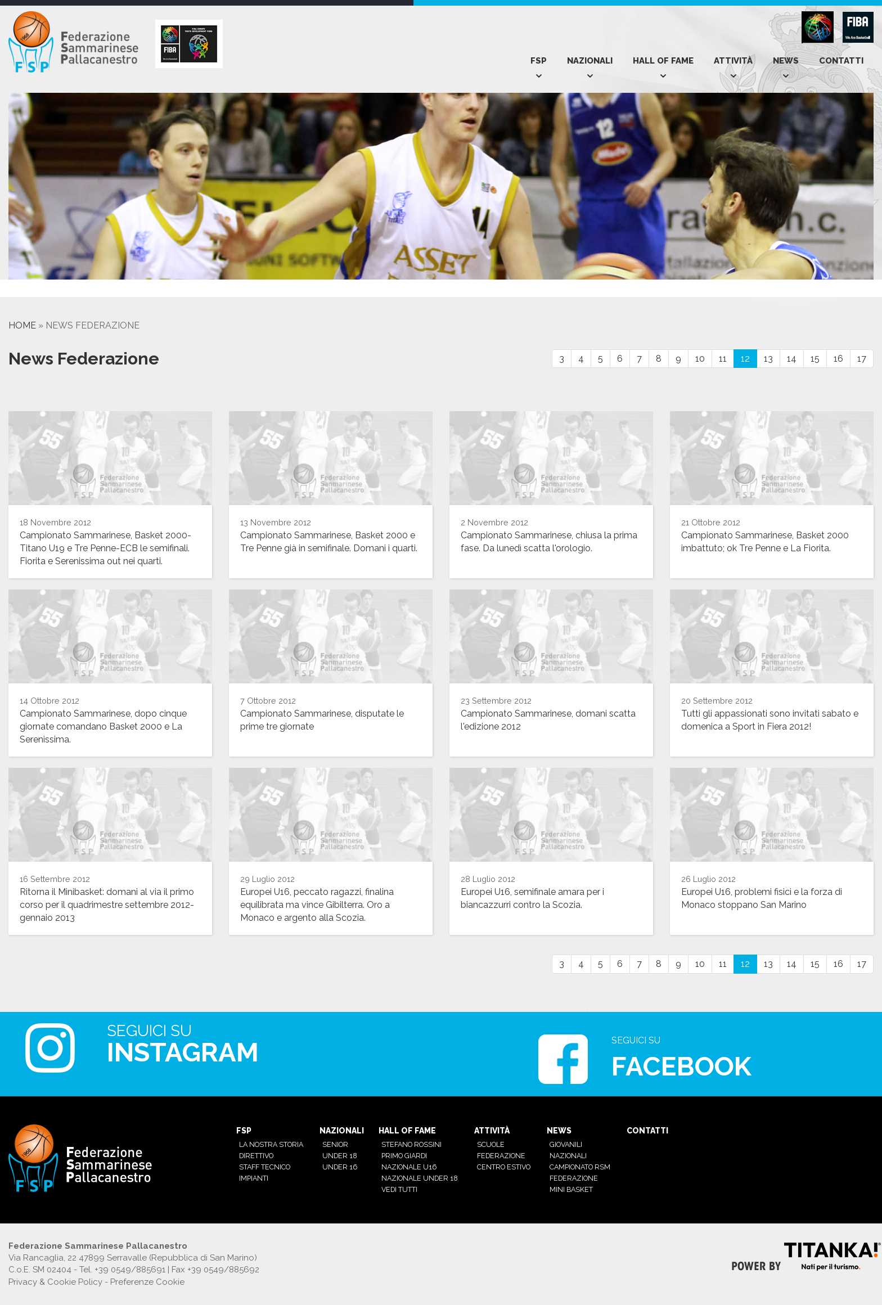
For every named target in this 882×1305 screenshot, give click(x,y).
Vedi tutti (399, 1189)
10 (700, 358)
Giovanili (566, 1144)
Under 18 (339, 1155)
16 (838, 358)
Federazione (501, 1155)
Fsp (538, 61)
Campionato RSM (580, 1167)
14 (791, 358)
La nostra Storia (271, 1144)
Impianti (253, 1178)
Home (22, 325)
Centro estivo (503, 1167)
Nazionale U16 (408, 1167)
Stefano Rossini (411, 1144)
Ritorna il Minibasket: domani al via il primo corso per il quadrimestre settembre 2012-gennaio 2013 (107, 904)
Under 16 (339, 1167)
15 (815, 358)
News (786, 61)
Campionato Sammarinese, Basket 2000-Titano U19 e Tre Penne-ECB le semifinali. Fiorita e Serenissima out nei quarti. (105, 548)
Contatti (841, 61)
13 (768, 358)
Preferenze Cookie (147, 1282)
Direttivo (256, 1155)
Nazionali (590, 61)
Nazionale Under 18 (419, 1178)
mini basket (571, 1189)
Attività (733, 61)
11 (723, 358)
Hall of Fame (663, 61)
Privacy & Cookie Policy (55, 1282)
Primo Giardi (404, 1155)
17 (861, 358)
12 (745, 358)
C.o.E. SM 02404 (39, 1269)
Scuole (491, 1144)
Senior (335, 1144)
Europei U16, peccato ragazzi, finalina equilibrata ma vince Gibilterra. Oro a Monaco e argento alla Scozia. (317, 904)
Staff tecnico (264, 1167)
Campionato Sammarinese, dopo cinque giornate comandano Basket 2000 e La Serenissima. (103, 726)
